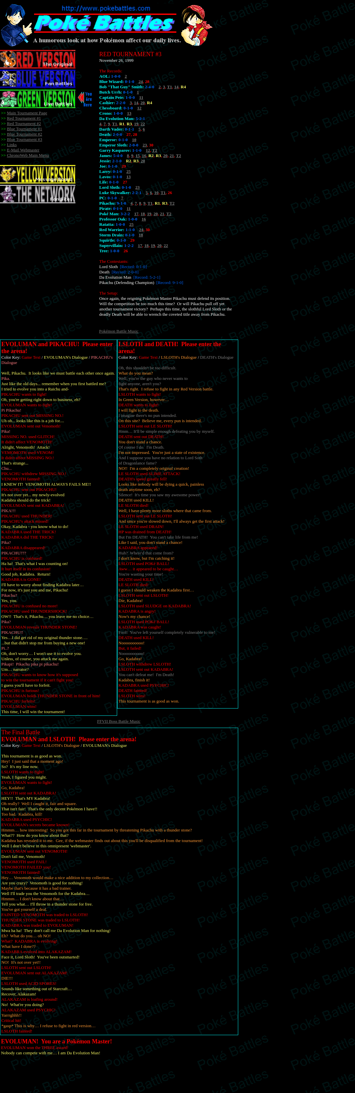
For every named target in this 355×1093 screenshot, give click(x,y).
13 (129, 113)
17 (136, 213)
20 (143, 102)
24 (141, 81)
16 (144, 155)
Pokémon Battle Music (118, 331)
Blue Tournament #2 (24, 134)
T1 (169, 86)
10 (134, 139)
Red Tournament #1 (24, 118)
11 (141, 97)
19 (136, 123)
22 (143, 123)
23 (145, 144)
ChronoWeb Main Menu (28, 155)
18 (143, 213)
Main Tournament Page (27, 112)
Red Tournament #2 (24, 123)
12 (139, 107)
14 (176, 86)
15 (137, 155)
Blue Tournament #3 (24, 139)
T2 (154, 150)
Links (12, 144)
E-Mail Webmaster (23, 149)
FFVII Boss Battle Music (118, 721)
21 (172, 155)
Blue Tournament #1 (24, 128)
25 (128, 171)
